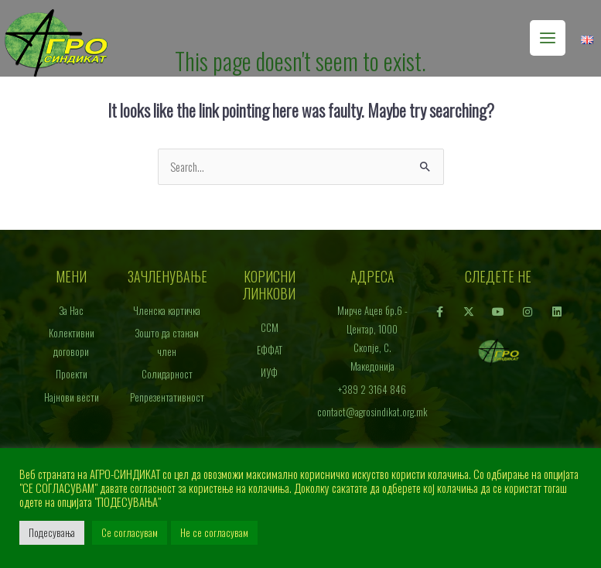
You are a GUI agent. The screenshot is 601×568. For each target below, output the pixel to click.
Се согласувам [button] (129, 532)
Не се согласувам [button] (214, 532)
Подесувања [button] (52, 532)
